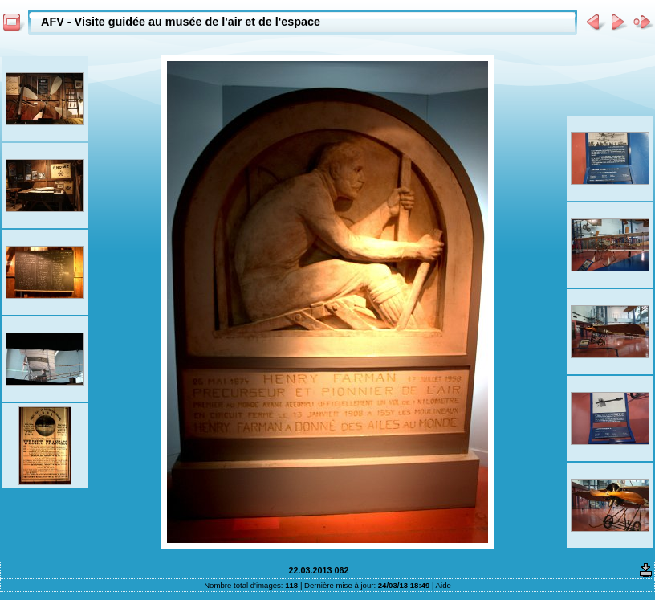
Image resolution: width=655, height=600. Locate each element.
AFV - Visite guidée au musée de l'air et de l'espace (180, 21)
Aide (443, 585)
